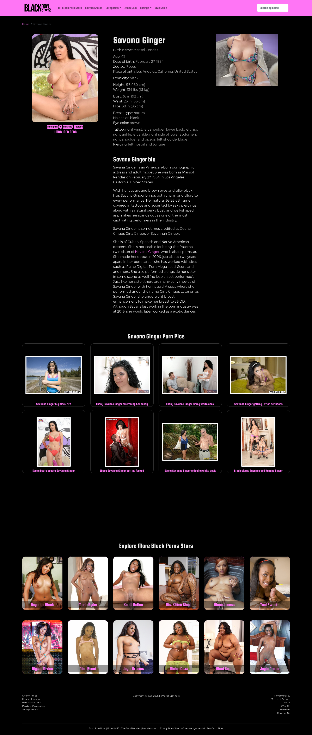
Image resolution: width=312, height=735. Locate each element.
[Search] (272, 8)
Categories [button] (112, 8)
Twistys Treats (30, 709)
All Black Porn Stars (70, 8)
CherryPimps (29, 695)
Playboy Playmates (33, 706)
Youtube (78, 126)
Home (25, 24)
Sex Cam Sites (215, 728)
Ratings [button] (144, 8)
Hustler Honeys (31, 699)
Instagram (52, 126)
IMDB (58, 132)
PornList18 (113, 728)
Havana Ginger (147, 252)
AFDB (73, 132)
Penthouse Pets (31, 702)
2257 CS (285, 706)
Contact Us (283, 713)
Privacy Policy (282, 695)
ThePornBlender (130, 728)
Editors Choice (93, 8)
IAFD (66, 132)
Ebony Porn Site (169, 728)
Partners (285, 709)
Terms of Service (280, 699)
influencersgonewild (193, 728)
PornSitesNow (97, 728)
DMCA (286, 702)
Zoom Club (130, 8)
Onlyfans (67, 126)
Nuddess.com (150, 728)
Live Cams (161, 8)
